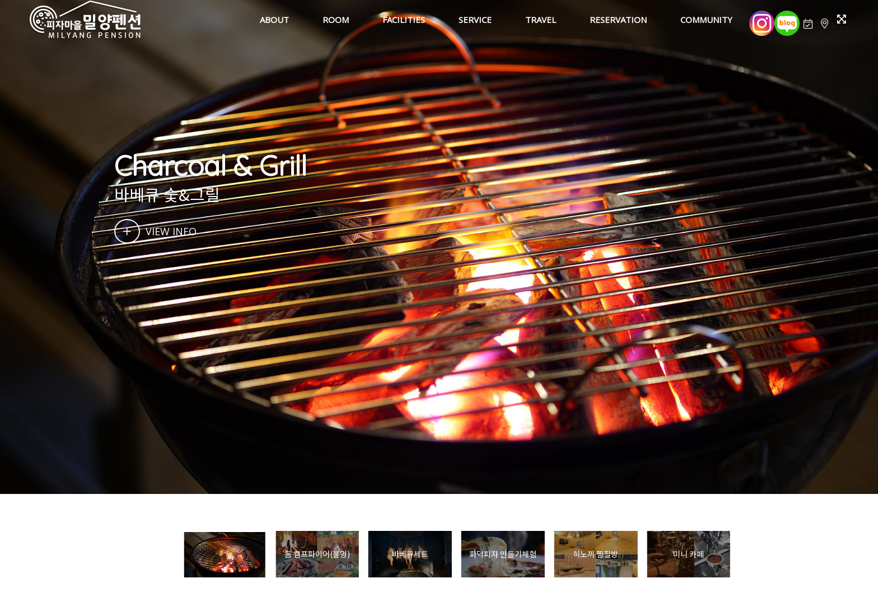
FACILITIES (403, 19)
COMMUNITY (706, 19)
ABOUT (274, 19)
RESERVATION (618, 19)
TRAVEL (540, 19)
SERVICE (475, 19)
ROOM (336, 19)
